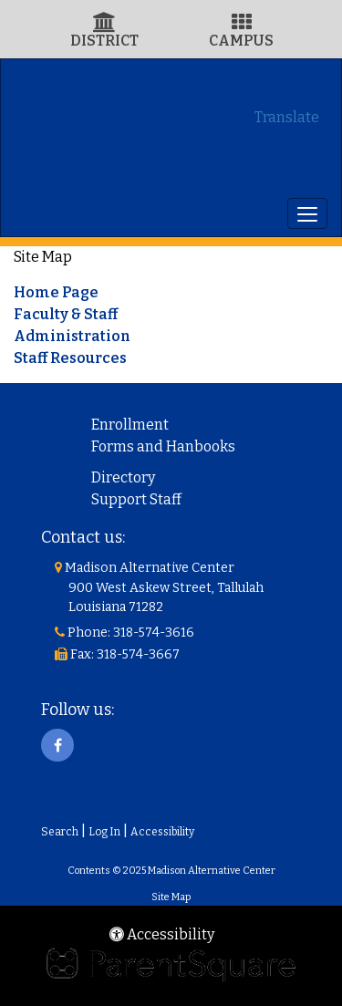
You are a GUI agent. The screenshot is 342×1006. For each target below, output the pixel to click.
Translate (286, 117)
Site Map (171, 897)
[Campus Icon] (242, 24)
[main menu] (307, 213)
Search (59, 831)
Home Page (56, 292)
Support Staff (136, 499)
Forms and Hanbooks (163, 446)
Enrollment (130, 424)
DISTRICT (104, 40)
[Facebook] (57, 745)
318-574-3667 (138, 654)
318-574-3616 (153, 632)
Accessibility (162, 831)
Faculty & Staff (66, 314)
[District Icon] (104, 24)
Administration (72, 336)
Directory (123, 477)
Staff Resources (70, 358)
